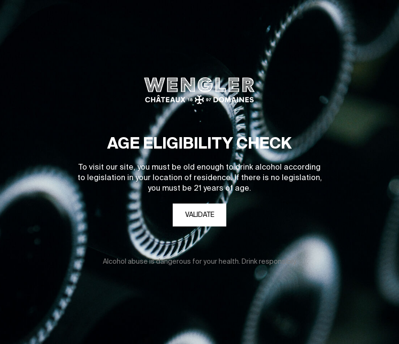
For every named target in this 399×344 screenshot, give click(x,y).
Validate (199, 215)
